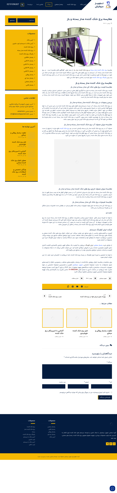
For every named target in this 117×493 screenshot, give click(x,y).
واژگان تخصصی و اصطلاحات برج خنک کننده (19, 176)
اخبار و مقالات (75, 305)
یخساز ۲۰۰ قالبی (28, 65)
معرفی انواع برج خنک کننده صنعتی (18, 166)
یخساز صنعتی (29, 83)
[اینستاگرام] (110, 474)
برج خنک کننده (28, 48)
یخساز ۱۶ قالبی (28, 62)
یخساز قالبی (29, 86)
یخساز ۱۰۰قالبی (28, 58)
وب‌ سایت (62, 411)
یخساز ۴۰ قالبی (28, 72)
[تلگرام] (107, 474)
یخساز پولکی (29, 76)
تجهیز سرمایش (103, 305)
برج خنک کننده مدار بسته (98, 72)
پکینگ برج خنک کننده (26, 55)
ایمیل (86, 411)
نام (110, 411)
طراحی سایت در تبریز (48, 490)
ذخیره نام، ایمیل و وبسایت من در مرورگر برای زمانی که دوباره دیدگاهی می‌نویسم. (84, 422)
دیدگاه (109, 390)
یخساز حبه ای (29, 79)
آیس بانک (30, 41)
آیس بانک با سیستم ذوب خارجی (23, 44)
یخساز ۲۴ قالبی (28, 69)
